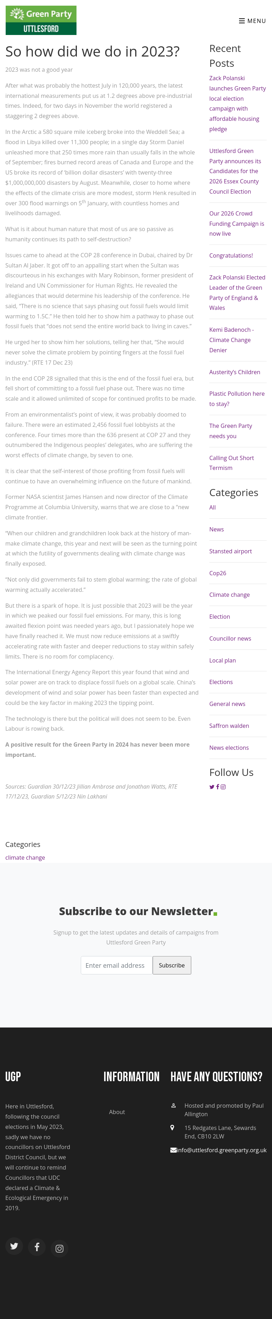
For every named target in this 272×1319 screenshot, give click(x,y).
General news (227, 704)
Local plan (222, 660)
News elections (229, 748)
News (216, 529)
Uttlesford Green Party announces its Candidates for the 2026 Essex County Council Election (235, 171)
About (117, 1112)
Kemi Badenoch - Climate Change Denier (231, 340)
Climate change (229, 595)
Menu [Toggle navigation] (252, 21)
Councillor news (230, 638)
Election (219, 616)
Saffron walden (229, 726)
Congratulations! (231, 255)
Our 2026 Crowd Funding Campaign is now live (236, 224)
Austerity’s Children (234, 372)
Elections (221, 682)
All (212, 507)
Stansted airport (230, 551)
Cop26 (217, 573)
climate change (25, 857)
